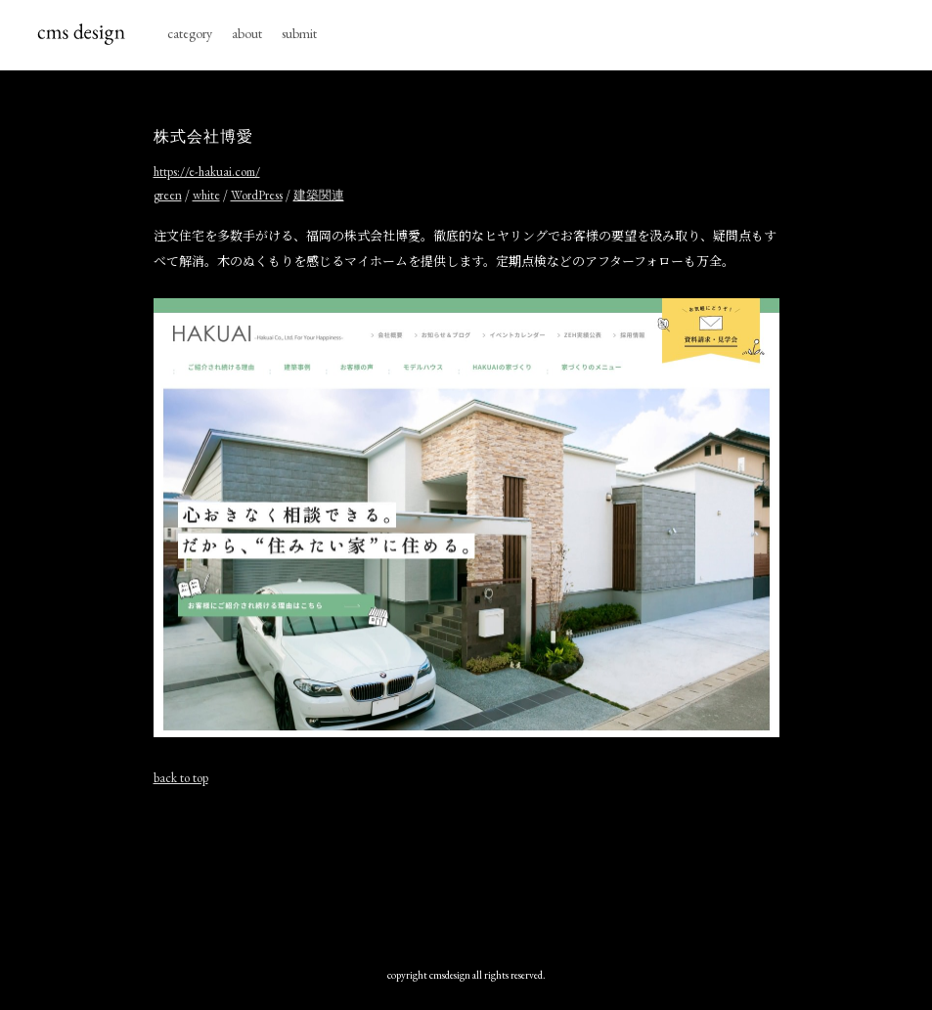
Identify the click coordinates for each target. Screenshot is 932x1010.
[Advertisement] (509, 872)
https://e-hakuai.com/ (207, 171)
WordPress (257, 195)
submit (299, 33)
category (189, 33)
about (247, 33)
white (206, 195)
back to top (181, 777)
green (168, 195)
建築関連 (318, 195)
